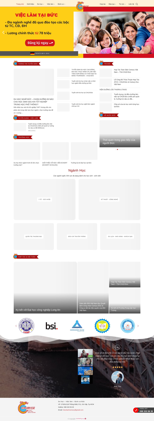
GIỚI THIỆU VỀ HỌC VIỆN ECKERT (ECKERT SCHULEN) (54, 164)
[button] (3, 32)
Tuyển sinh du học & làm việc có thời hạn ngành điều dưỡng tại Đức (83, 82)
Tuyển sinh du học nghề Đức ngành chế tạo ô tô (83, 105)
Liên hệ (131, 4)
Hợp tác (103, 4)
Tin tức (121, 4)
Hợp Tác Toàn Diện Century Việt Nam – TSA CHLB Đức (126, 71)
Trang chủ (20, 4)
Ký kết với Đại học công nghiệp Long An (38, 309)
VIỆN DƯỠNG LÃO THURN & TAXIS (113, 90)
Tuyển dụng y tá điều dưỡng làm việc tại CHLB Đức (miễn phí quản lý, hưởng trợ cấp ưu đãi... (126, 96)
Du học (40, 4)
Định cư (61, 4)
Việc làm (50, 4)
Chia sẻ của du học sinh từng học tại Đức (126, 105)
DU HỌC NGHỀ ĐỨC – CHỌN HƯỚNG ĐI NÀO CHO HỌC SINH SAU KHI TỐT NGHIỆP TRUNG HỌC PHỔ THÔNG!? (34, 101)
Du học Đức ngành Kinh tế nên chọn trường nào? (26, 164)
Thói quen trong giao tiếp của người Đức (119, 143)
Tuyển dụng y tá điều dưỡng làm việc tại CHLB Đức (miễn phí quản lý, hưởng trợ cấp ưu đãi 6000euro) (41, 126)
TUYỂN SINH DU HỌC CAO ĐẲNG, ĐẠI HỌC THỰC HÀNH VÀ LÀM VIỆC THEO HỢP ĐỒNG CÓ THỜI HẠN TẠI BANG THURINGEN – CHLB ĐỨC (84, 73)
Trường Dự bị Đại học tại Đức (81, 163)
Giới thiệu (30, 4)
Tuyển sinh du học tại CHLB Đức (82, 92)
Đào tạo (112, 4)
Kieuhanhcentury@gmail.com (73, 410)
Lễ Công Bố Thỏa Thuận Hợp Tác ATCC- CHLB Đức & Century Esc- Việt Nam (126, 82)
